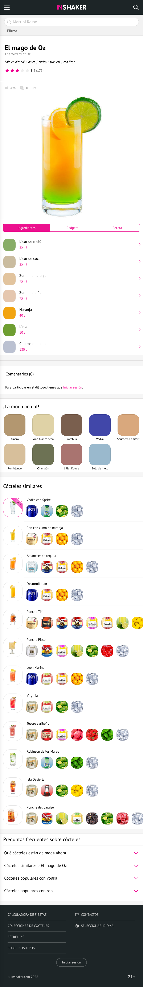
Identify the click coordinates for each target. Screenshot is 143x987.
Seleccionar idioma (94, 926)
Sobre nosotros (21, 948)
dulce (31, 61)
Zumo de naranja (78, 278)
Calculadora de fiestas (27, 915)
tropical (55, 61)
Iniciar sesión (71, 962)
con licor (69, 61)
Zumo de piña (78, 295)
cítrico (43, 61)
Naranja (78, 312)
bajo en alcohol (15, 61)
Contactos (86, 915)
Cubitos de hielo (78, 346)
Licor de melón (78, 244)
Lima (78, 329)
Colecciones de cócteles (28, 926)
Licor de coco (78, 261)
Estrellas (16, 937)
